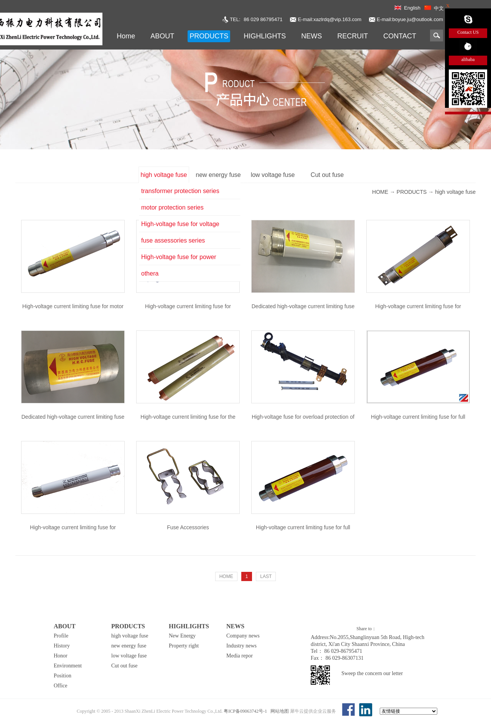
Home (126, 36)
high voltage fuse (455, 192)
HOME (226, 576)
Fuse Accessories (188, 527)
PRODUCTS (412, 192)
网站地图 (278, 711)
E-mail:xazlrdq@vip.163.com (329, 19)
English (412, 8)
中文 (439, 8)
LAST (266, 576)
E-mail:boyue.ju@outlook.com (410, 19)
